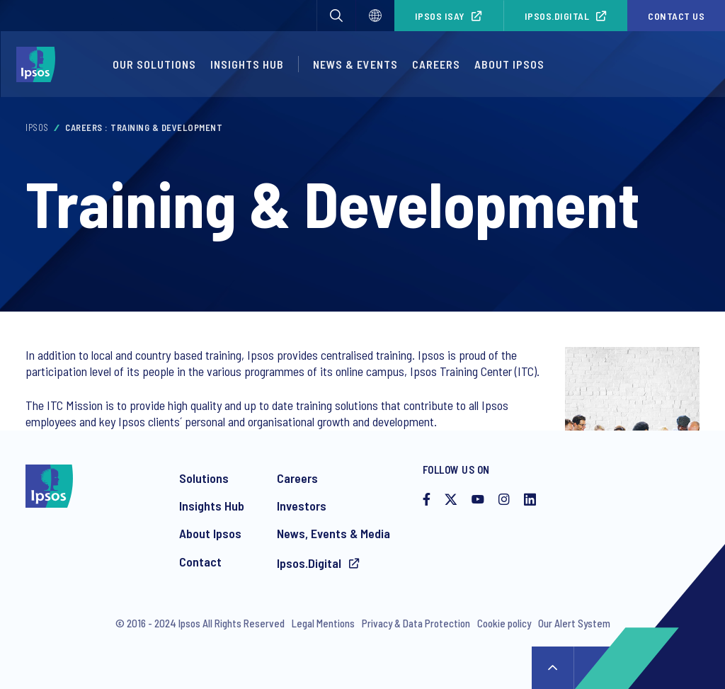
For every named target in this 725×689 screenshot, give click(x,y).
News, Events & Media (333, 533)
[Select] (375, 15)
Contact (200, 561)
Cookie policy (504, 623)
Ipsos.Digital (557, 16)
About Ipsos (509, 64)
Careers (436, 64)
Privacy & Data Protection (416, 623)
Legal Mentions (323, 623)
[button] (336, 15)
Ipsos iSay (440, 16)
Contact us (676, 16)
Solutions (204, 478)
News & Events (355, 64)
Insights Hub (247, 64)
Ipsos (37, 127)
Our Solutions (154, 64)
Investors (301, 505)
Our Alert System (574, 623)
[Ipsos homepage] (39, 64)
